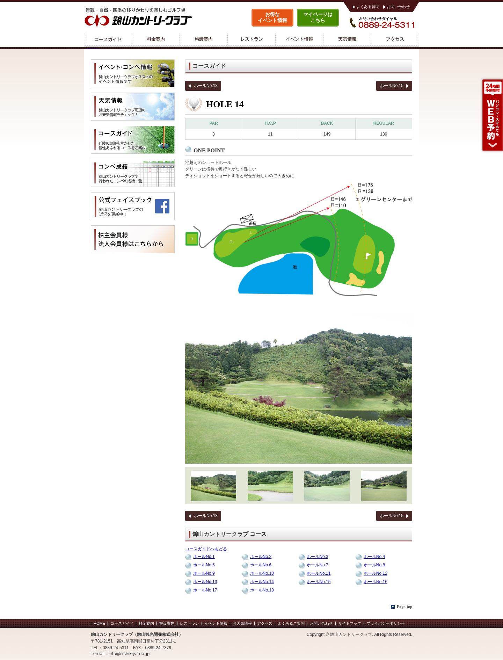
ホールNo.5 (203, 565)
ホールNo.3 (317, 556)
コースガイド (108, 40)
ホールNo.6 (260, 565)
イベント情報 (299, 40)
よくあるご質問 (291, 623)
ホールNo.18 (262, 590)
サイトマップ (349, 623)
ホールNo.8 (374, 565)
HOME (99, 623)
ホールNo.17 (205, 590)
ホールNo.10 (262, 573)
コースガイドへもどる (206, 548)
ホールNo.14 (262, 581)
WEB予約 (491, 115)
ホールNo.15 (391, 85)
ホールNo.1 (203, 556)
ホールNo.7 (317, 565)
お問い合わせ (398, 7)
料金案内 (156, 40)
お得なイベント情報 (272, 17)
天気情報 (347, 40)
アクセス (395, 40)
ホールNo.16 (375, 581)
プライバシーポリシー (385, 623)
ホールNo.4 (374, 556)
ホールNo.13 (206, 85)
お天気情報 (242, 623)
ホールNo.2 (260, 556)
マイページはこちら (318, 17)
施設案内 (203, 40)
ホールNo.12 (375, 573)
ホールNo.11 (318, 573)
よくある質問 (367, 7)
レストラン (251, 40)
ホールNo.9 (203, 573)
